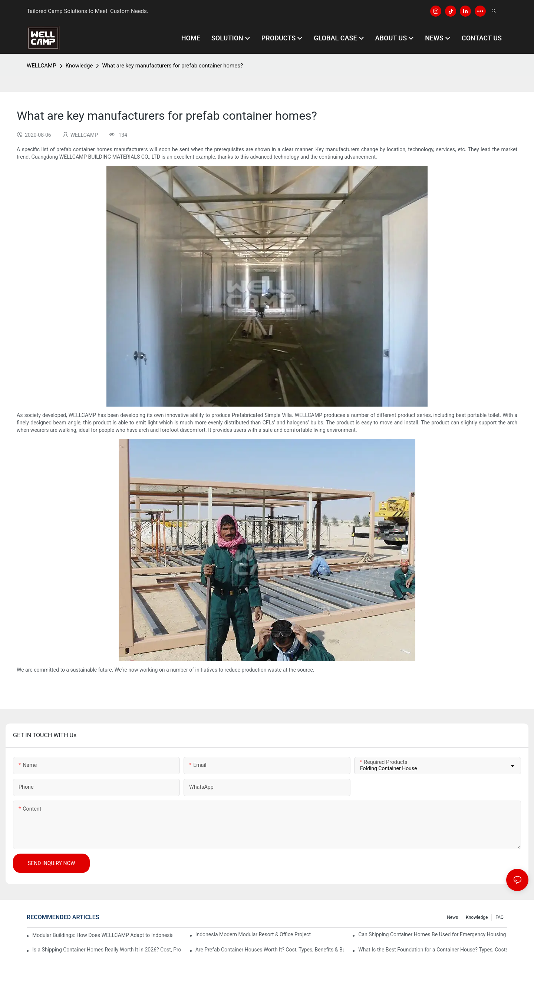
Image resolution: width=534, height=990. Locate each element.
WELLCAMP (41, 65)
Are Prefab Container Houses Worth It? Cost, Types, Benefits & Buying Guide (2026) (270, 950)
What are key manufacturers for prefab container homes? (172, 65)
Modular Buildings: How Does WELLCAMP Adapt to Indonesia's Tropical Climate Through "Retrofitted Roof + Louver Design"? (102, 935)
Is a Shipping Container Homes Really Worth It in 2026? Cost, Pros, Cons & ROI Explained (106, 950)
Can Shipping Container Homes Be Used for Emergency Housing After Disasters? (432, 934)
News (452, 917)
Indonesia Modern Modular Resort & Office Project (253, 934)
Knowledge (79, 65)
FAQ (499, 917)
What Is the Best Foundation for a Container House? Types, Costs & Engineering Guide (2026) (432, 950)
